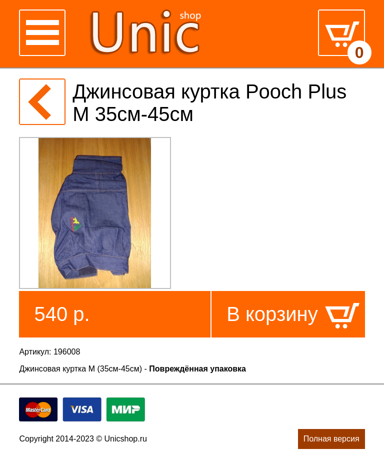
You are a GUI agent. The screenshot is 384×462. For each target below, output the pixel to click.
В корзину (272, 314)
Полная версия (332, 438)
